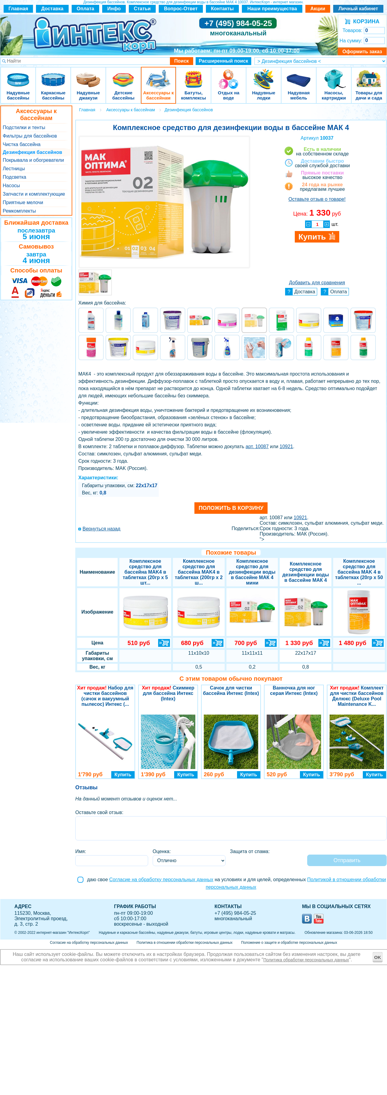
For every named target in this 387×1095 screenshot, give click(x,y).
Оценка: (162, 851)
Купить (123, 774)
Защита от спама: (250, 851)
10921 (286, 446)
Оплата (85, 8)
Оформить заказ (362, 51)
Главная (18, 8)
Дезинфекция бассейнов (32, 152)
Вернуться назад (101, 528)
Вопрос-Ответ (181, 8)
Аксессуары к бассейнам (158, 75)
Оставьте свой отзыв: (99, 812)
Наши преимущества (272, 8)
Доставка (52, 8)
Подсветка (14, 177)
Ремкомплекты (19, 210)
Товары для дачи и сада (369, 75)
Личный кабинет (358, 8)
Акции (317, 8)
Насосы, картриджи (333, 75)
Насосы (11, 185)
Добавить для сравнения (317, 282)
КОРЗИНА (364, 21)
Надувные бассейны (18, 75)
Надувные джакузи (88, 75)
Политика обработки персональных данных (306, 959)
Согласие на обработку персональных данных (161, 879)
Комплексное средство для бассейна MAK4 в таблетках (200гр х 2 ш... (199, 572)
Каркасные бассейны (53, 75)
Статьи (142, 8)
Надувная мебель (298, 75)
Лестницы (14, 168)
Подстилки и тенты (24, 127)
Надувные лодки (263, 75)
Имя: (80, 851)
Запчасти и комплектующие (34, 194)
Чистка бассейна (22, 144)
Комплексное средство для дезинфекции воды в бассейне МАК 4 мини (252, 572)
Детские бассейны (123, 75)
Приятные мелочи (23, 202)
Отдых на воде (228, 75)
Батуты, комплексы (193, 75)
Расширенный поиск (223, 61)
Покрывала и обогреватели (33, 160)
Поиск (181, 61)
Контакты (222, 8)
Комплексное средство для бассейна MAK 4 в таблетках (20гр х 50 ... (359, 572)
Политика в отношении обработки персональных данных (185, 942)
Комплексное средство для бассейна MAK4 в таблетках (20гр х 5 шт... (145, 572)
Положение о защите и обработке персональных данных (289, 942)
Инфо (114, 8)
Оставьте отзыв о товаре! (317, 199)
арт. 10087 (257, 446)
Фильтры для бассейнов (30, 136)
